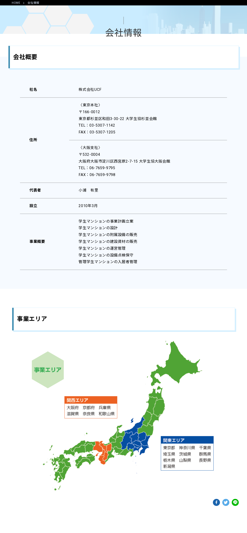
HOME (16, 2)
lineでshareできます (235, 502)
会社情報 (34, 2)
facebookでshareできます (216, 502)
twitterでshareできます (225, 502)
